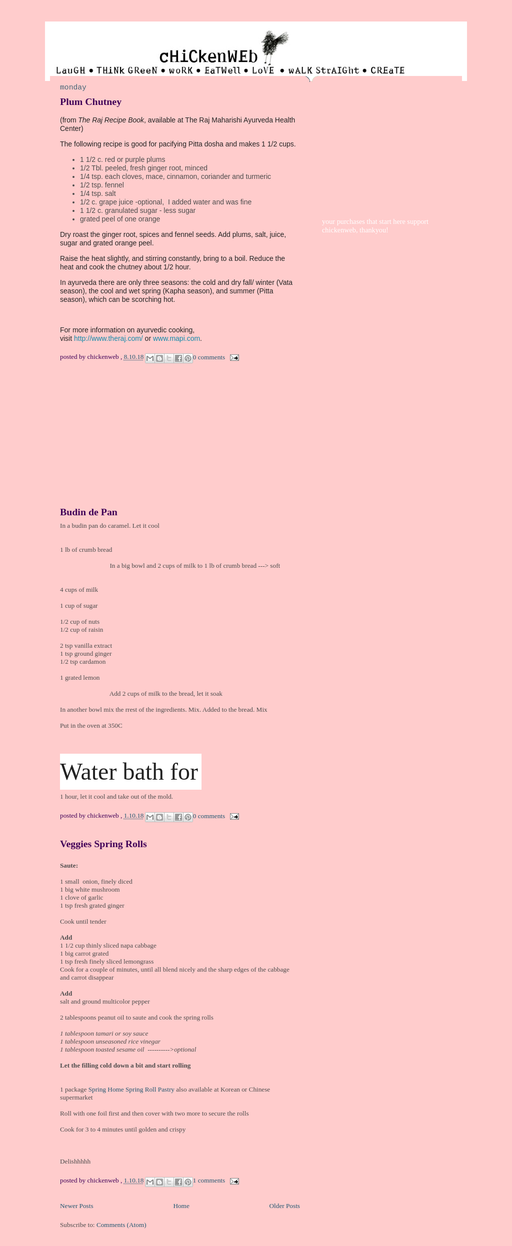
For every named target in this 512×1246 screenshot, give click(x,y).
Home (181, 1206)
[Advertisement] (135, 440)
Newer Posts (77, 1206)
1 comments (209, 1180)
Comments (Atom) (121, 1225)
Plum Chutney (91, 101)
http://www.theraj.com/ (108, 338)
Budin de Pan (89, 511)
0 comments (209, 357)
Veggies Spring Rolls (103, 843)
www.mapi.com (176, 338)
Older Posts (285, 1206)
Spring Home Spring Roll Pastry (131, 1089)
